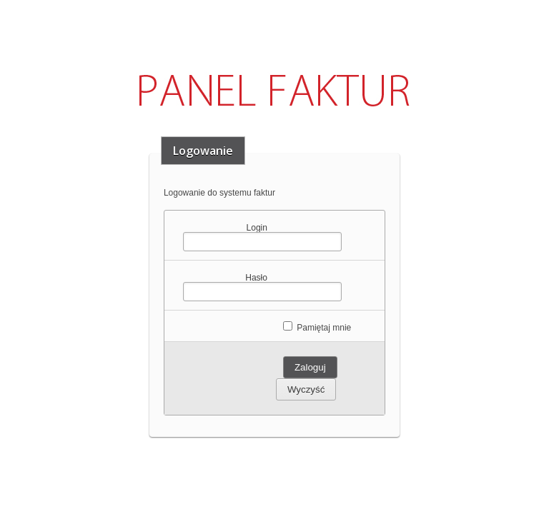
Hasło (256, 277)
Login (257, 227)
